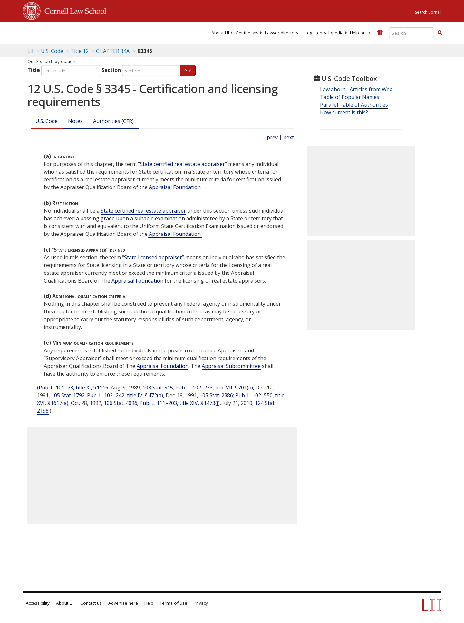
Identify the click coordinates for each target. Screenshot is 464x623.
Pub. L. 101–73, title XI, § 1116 (73, 387)
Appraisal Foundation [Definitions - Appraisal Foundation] (137, 280)
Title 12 (80, 50)
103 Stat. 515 (157, 387)
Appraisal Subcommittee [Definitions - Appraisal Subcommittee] (231, 365)
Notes (75, 121)
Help (148, 603)
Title (33, 69)
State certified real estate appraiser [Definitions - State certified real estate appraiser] (182, 164)
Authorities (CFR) (113, 121)
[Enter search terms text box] (411, 32)
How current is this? (344, 112)
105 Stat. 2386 (216, 395)
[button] (440, 32)
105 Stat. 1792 (68, 395)
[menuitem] (220, 32)
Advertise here (123, 603)
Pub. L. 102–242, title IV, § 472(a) (125, 395)
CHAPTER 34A (113, 50)
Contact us (91, 603)
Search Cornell (428, 12)
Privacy (201, 603)
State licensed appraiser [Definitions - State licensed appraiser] (153, 257)
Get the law (247, 32)
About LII (220, 32)
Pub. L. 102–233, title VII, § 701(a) (214, 387)
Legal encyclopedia (324, 32)
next (288, 137)
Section (111, 69)
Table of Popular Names (349, 97)
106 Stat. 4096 (120, 403)
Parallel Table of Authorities (354, 104)
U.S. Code (46, 121)
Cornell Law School (73, 10)
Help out (358, 32)
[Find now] (440, 33)
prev (272, 137)
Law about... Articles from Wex (356, 89)
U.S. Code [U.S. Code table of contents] (52, 50)
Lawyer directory (281, 32)
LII (30, 50)
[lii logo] (95, 32)
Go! (187, 70)
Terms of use (173, 603)
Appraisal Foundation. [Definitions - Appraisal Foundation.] (175, 187)
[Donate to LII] (379, 32)
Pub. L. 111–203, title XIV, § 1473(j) (180, 403)
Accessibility (38, 603)
